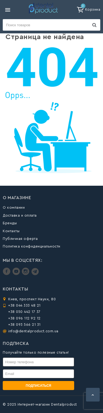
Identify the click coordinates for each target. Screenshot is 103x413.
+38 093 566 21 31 (24, 324)
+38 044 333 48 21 (24, 305)
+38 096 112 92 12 (24, 318)
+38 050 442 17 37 (24, 311)
